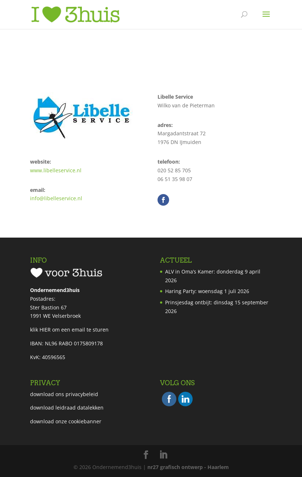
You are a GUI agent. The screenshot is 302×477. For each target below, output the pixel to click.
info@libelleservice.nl (56, 198)
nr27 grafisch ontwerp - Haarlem (188, 467)
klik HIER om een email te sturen (69, 329)
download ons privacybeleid (64, 394)
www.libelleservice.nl (55, 170)
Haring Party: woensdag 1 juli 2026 (207, 291)
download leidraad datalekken (67, 407)
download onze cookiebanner (65, 421)
